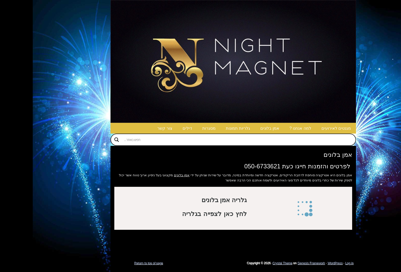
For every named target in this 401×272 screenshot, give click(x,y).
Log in (316, 263)
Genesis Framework (278, 263)
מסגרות (176, 128)
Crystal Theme (250, 263)
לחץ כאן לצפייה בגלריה (181, 213)
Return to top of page (115, 263)
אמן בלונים (237, 128)
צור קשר (132, 128)
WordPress (302, 263)
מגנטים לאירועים (303, 128)
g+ (387, 5)
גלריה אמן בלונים (191, 200)
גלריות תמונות (205, 128)
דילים (154, 128)
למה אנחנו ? (268, 128)
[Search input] (205, 139)
